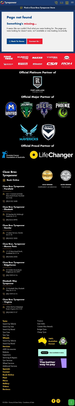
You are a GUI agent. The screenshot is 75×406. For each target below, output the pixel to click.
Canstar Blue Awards (45, 326)
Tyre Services (7, 360)
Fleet (5, 377)
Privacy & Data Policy (15, 402)
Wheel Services (8, 363)
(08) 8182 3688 (11, 201)
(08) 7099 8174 (11, 275)
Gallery (6, 383)
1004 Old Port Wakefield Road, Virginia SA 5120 (14, 308)
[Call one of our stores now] (71, 402)
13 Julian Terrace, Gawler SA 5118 (14, 234)
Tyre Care (6, 332)
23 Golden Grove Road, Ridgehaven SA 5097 (14, 271)
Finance (40, 321)
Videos (6, 386)
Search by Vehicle (9, 324)
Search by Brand (9, 329)
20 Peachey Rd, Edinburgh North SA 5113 (14, 215)
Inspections (7, 355)
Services (6, 346)
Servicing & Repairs (10, 358)
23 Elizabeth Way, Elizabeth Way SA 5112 (15, 289)
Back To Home (16, 41)
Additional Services (10, 366)
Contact (6, 372)
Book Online (8, 375)
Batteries (6, 352)
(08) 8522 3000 (11, 238)
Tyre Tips (6, 335)
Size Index (41, 324)
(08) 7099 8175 (11, 294)
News (5, 380)
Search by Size (8, 327)
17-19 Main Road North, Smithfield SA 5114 (14, 252)
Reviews (6, 389)
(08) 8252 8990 (11, 220)
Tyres (5, 321)
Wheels (6, 338)
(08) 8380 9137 (11, 312)
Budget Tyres (42, 329)
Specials (6, 369)
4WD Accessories (9, 349)
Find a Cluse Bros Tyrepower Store (37, 7)
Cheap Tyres (41, 332)
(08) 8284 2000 (11, 257)
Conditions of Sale (28, 402)
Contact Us (34, 41)
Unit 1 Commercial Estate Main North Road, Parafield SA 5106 (15, 196)
